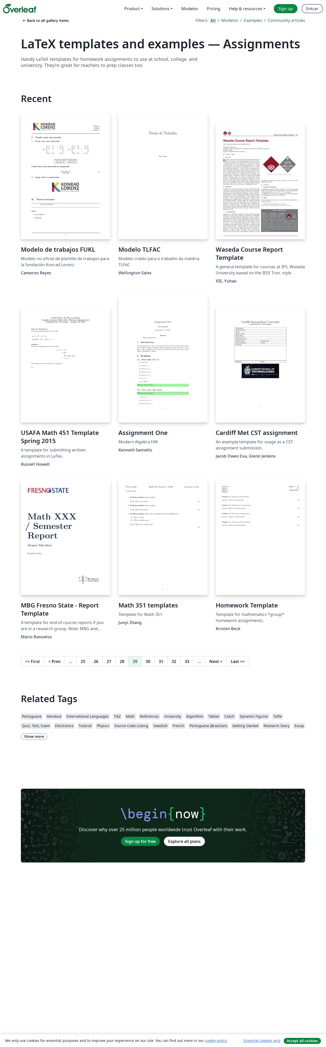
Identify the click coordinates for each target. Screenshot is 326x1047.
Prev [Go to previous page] (54, 661)
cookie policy (215, 1040)
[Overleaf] (19, 8)
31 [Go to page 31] (161, 661)
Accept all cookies (302, 1040)
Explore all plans (184, 841)
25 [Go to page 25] (83, 661)
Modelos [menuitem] (189, 8)
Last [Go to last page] (238, 661)
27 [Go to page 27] (109, 661)
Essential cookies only (261, 1040)
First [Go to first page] (32, 661)
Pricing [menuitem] (213, 8)
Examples (253, 20)
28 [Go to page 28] (122, 661)
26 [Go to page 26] (96, 661)
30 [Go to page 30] (148, 661)
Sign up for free (140, 841)
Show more (34, 736)
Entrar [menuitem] (312, 8)
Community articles (286, 20)
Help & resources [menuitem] (245, 8)
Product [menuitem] (132, 8)
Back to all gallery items (45, 20)
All (213, 20)
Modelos (229, 20)
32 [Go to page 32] (174, 661)
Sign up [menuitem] (285, 8)
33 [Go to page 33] (187, 661)
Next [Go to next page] (215, 661)
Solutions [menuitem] (161, 8)
